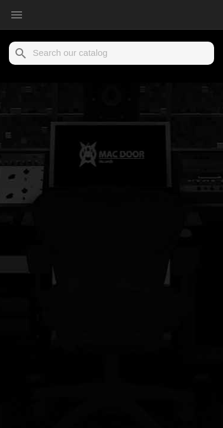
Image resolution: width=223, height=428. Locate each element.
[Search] (111, 53)
